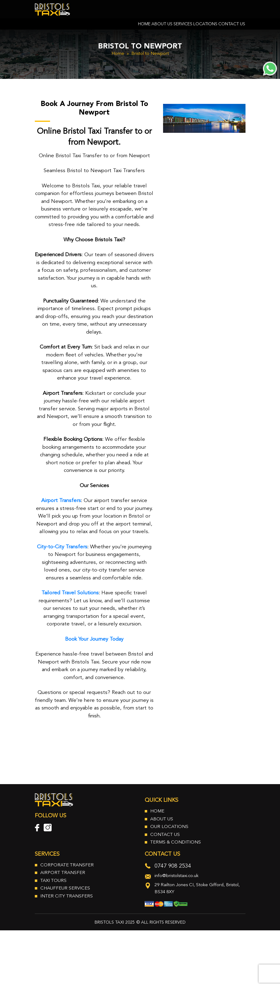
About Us (162, 24)
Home (144, 24)
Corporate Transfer (67, 865)
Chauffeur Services (65, 888)
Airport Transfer (62, 873)
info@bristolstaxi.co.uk (176, 876)
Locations (205, 24)
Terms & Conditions (175, 842)
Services (182, 24)
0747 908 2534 (173, 866)
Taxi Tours (53, 881)
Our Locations (169, 827)
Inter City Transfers (66, 896)
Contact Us (231, 24)
